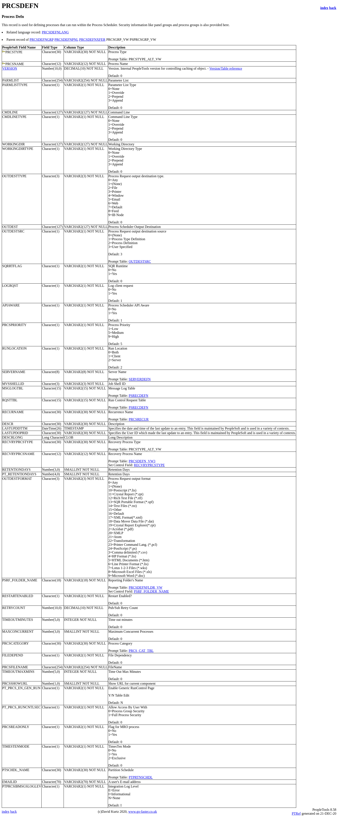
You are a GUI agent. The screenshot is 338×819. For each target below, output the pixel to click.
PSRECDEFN (138, 395)
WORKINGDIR (13, 144)
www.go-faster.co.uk (142, 811)
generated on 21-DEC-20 (318, 813)
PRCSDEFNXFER (92, 39)
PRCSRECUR (139, 419)
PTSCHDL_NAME (15, 770)
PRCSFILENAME (15, 667)
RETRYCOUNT (13, 608)
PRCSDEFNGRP (41, 39)
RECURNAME (13, 412)
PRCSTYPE (13, 52)
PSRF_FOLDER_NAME (19, 580)
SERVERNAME (13, 372)
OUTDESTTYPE (14, 176)
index (324, 8)
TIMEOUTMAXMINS (18, 671)
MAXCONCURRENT (18, 631)
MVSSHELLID (13, 384)
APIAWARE (11, 305)
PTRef (296, 813)
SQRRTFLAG (12, 266)
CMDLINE (10, 112)
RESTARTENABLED (17, 596)
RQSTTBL (9, 400)
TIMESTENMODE (15, 746)
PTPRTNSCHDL (141, 777)
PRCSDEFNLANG (55, 32)
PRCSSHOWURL (15, 683)
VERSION (9, 68)
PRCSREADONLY (15, 727)
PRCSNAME (14, 64)
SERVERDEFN (140, 379)
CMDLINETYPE (14, 117)
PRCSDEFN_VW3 (142, 461)
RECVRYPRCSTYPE (17, 442)
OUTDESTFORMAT (17, 478)
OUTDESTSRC (13, 231)
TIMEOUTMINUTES (17, 619)
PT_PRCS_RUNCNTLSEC (21, 707)
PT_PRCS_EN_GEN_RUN (21, 688)
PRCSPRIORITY (14, 325)
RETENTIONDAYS (16, 469)
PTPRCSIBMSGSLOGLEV (21, 786)
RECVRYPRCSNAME (18, 454)
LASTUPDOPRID (15, 433)
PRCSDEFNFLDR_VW (145, 587)
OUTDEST (10, 227)
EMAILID (9, 782)
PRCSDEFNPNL (66, 39)
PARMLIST (10, 80)
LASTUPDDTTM (14, 428)
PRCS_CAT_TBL (141, 651)
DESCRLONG (12, 437)
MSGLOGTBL (12, 388)
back (332, 8)
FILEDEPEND (12, 655)
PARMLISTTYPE (15, 85)
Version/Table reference (225, 68)
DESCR (7, 424)
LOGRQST (10, 285)
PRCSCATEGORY (15, 643)
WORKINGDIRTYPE (17, 149)
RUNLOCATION (14, 348)
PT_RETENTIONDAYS (19, 474)
